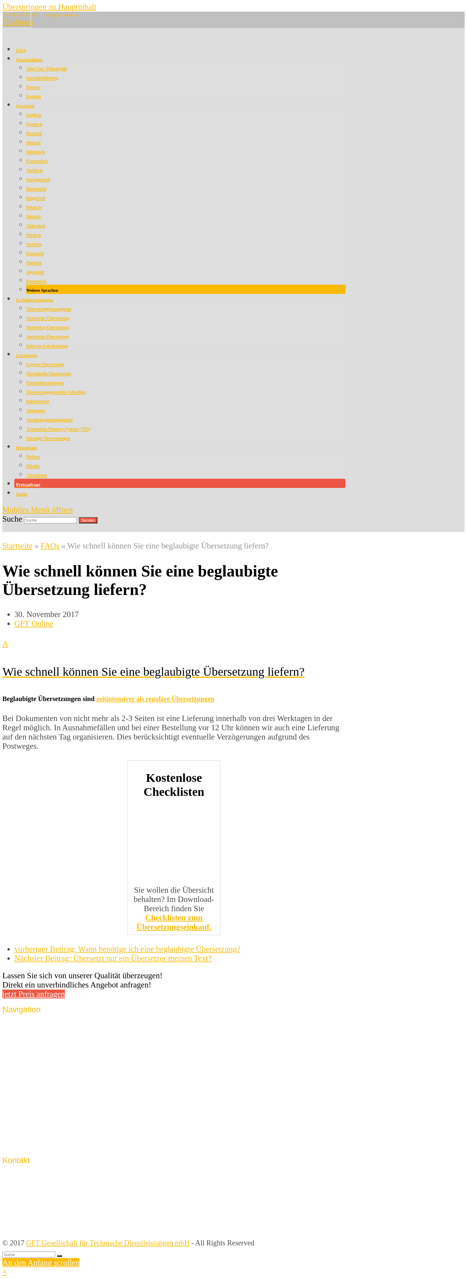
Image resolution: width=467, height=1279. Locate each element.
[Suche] (28, 1255)
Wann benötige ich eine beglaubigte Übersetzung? (127, 949)
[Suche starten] (59, 1256)
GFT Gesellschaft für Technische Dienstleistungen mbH (108, 1243)
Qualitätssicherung (41, 1039)
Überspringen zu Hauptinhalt (49, 6)
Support (26, 1131)
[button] (173, 657)
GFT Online (34, 623)
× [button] (4, 1271)
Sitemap (26, 1142)
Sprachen (27, 1050)
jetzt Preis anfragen (33, 994)
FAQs (50, 545)
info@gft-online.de (62, 15)
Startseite (17, 545)
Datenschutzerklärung (46, 1120)
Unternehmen (34, 1028)
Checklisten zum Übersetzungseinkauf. (173, 922)
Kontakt (26, 1098)
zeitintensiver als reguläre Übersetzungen (155, 699)
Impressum (30, 1109)
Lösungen (28, 1061)
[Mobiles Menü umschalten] (37, 509)
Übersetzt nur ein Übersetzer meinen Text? (113, 958)
